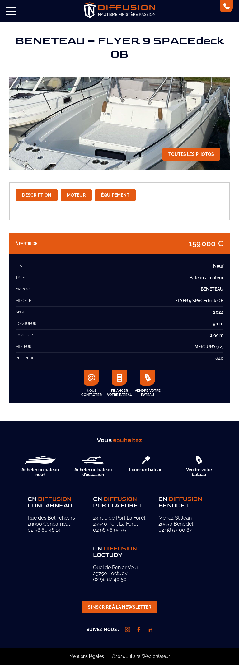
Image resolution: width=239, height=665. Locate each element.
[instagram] (127, 629)
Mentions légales (86, 656)
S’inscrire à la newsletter (119, 607)
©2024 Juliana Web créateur (141, 656)
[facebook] (138, 629)
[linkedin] (150, 629)
